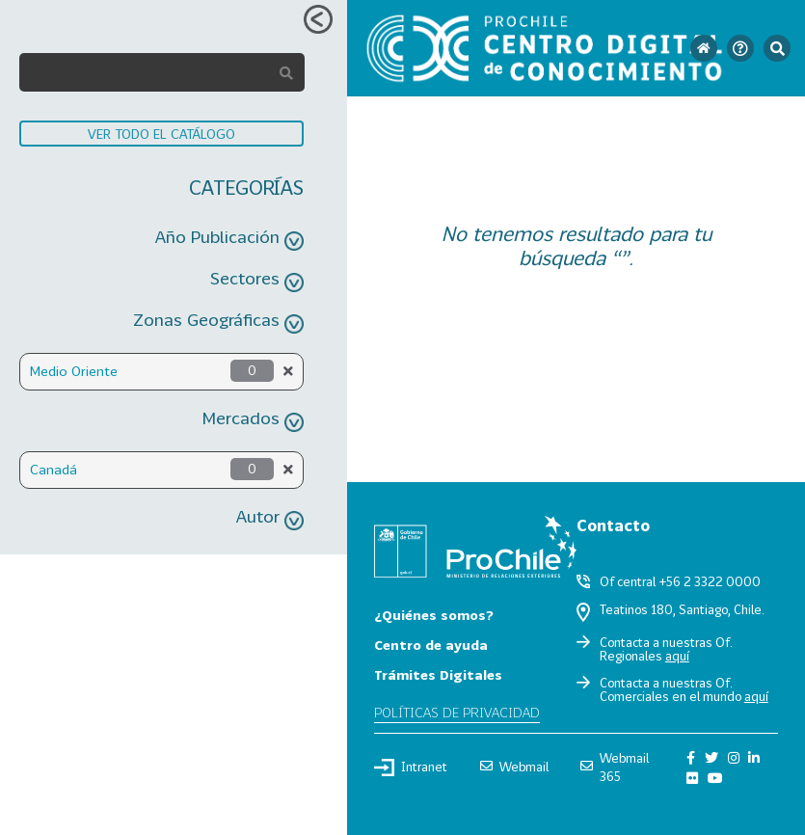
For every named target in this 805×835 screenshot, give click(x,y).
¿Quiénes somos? (434, 614)
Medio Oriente (74, 371)
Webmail (514, 766)
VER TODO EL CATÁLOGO (161, 133)
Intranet (410, 767)
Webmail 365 (614, 767)
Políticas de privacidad (457, 712)
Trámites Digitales (438, 674)
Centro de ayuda (431, 644)
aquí (677, 655)
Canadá (53, 469)
